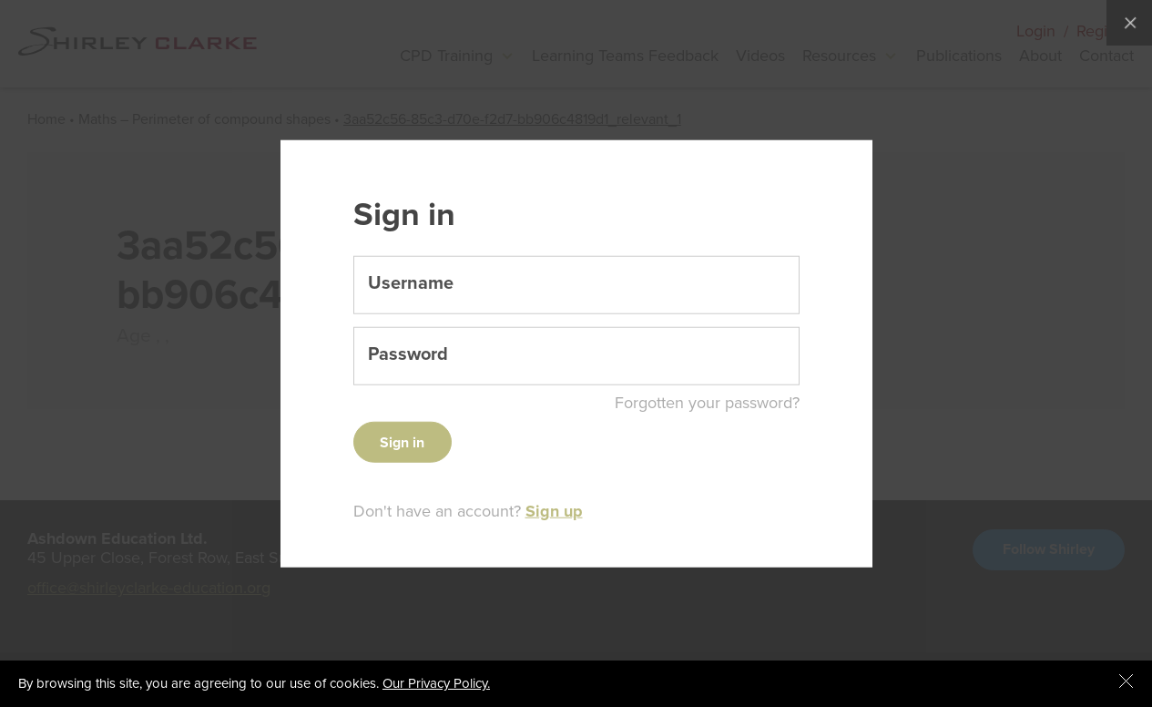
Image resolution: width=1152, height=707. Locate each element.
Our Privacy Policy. (436, 683)
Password (408, 354)
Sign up (554, 511)
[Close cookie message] (1126, 682)
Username (411, 283)
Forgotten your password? (707, 403)
